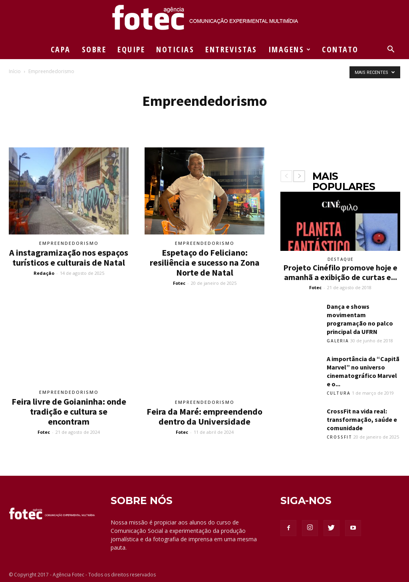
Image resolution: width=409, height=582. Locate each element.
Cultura (339, 393)
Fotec (179, 283)
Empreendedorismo (69, 243)
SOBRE (94, 49)
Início (15, 71)
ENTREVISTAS (231, 49)
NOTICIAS (175, 49)
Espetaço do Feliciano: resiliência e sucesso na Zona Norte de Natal (205, 262)
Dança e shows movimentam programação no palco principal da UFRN (360, 319)
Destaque (340, 259)
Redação (44, 273)
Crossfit (339, 437)
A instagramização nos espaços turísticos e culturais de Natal (68, 257)
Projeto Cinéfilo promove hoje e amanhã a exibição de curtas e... (340, 272)
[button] (390, 50)
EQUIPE (131, 49)
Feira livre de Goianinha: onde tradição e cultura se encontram (69, 411)
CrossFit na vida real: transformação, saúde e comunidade (362, 419)
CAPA (61, 49)
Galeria (338, 341)
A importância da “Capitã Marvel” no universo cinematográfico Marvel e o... (363, 371)
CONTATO (340, 49)
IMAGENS (290, 49)
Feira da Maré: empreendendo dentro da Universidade (204, 416)
